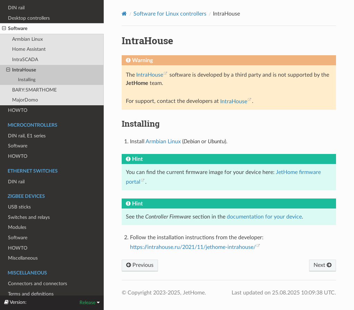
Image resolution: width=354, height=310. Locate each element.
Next (323, 265)
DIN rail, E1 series (27, 135)
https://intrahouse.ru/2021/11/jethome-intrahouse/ (193, 247)
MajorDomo (25, 100)
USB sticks (19, 207)
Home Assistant (29, 49)
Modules (17, 227)
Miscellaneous (23, 258)
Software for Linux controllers (169, 14)
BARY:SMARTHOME (34, 90)
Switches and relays (29, 217)
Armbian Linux (27, 39)
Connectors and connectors (37, 283)
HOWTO (17, 110)
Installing (27, 80)
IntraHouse (21, 70)
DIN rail (16, 7)
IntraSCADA (25, 59)
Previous (139, 265)
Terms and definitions (31, 294)
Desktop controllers (29, 18)
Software (14, 29)
